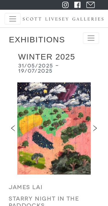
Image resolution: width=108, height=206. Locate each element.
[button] (13, 128)
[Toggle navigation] (13, 19)
